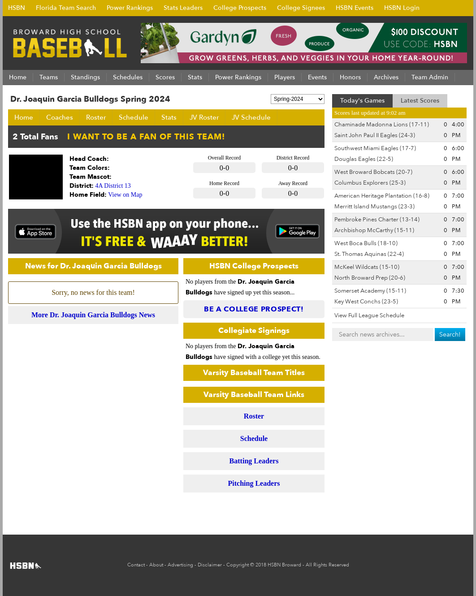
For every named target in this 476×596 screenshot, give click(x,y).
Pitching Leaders (254, 483)
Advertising (180, 564)
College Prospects (239, 8)
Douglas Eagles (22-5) (363, 159)
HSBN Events (354, 8)
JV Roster (204, 117)
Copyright (237, 564)
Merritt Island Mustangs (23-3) (374, 207)
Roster (96, 117)
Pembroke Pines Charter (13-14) (377, 220)
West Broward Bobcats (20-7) (373, 172)
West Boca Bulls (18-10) (366, 243)
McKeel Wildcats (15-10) (366, 267)
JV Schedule (251, 117)
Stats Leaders (183, 8)
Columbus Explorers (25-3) (370, 183)
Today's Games (362, 100)
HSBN (16, 8)
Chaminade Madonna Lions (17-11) (381, 125)
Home (23, 117)
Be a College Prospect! (254, 309)
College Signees (301, 8)
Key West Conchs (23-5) (366, 302)
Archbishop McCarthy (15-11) (374, 230)
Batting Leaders (254, 461)
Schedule (133, 117)
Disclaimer (210, 564)
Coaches (59, 117)
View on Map (125, 194)
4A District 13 (113, 185)
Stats (169, 117)
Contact (136, 564)
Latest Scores (420, 100)
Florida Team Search (66, 8)
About (156, 564)
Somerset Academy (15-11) (370, 291)
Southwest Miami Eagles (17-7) (375, 148)
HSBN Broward (284, 564)
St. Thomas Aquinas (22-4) (369, 254)
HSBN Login (402, 8)
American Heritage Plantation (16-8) (381, 196)
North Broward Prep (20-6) (369, 278)
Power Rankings (130, 8)
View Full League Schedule (369, 315)
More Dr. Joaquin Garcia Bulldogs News (93, 315)
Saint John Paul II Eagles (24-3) (374, 135)
